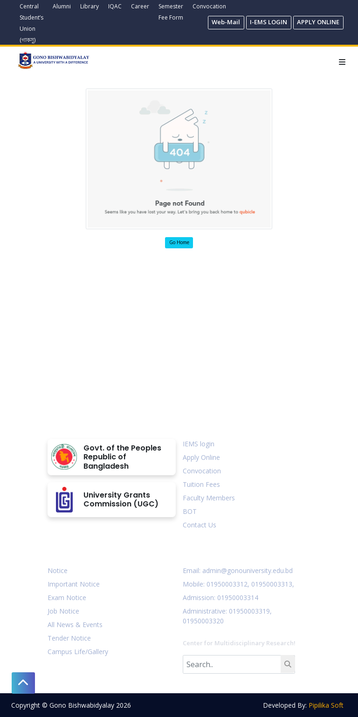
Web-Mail (226, 22)
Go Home (179, 242)
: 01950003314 (236, 597)
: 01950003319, (249, 611)
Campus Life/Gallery (78, 651)
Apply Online (201, 457)
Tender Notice (69, 638)
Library (89, 6)
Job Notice (63, 611)
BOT (190, 511)
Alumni (62, 6)
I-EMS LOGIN (268, 22)
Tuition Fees (201, 484)
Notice (58, 570)
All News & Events (75, 624)
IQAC (115, 6)
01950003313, (272, 584)
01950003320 (203, 620)
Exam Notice (67, 597)
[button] (23, 683)
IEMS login (198, 443)
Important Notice (74, 584)
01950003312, (228, 584)
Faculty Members (209, 497)
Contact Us (199, 524)
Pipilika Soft (326, 705)
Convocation (209, 6)
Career (140, 6)
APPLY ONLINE (318, 22)
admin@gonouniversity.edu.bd (247, 570)
